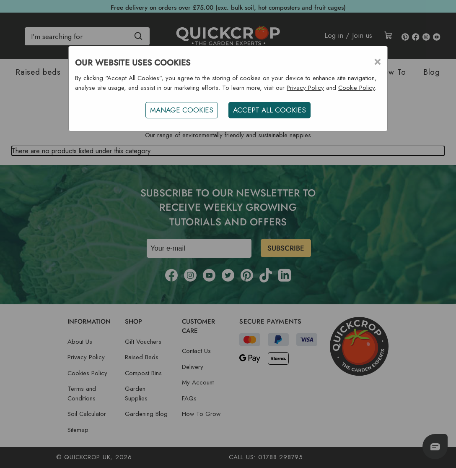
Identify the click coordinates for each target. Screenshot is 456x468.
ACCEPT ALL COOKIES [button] (269, 110)
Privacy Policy (305, 87)
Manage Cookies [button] (181, 110)
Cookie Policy (356, 87)
